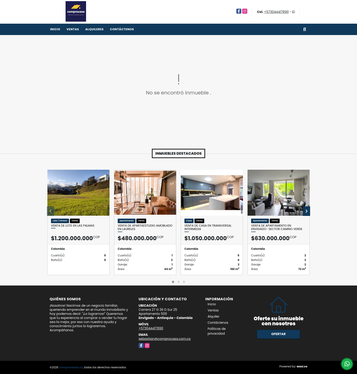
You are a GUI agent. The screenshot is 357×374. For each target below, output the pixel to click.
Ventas (72, 29)
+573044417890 (276, 12)
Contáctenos (122, 29)
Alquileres (94, 29)
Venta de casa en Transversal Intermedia (208, 227)
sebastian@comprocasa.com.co (165, 338)
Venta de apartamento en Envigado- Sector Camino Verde (276, 227)
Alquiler (213, 316)
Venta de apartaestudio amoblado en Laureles (145, 227)
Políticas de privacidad (217, 331)
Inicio (55, 29)
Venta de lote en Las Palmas (72, 225)
